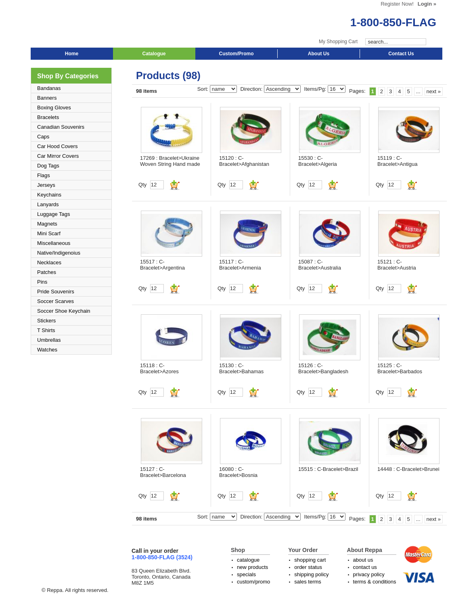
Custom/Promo (236, 53)
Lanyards (48, 204)
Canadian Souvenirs (60, 127)
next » (434, 91)
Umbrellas (49, 340)
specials (246, 574)
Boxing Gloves (54, 108)
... (418, 91)
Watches (47, 350)
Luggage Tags (53, 214)
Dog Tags (48, 166)
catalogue (248, 560)
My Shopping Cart (338, 41)
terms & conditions (374, 582)
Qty (142, 185)
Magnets (47, 224)
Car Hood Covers (57, 146)
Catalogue (153, 53)
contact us (365, 567)
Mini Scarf (49, 233)
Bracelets (48, 117)
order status (308, 567)
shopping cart (310, 560)
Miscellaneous (53, 243)
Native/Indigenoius (58, 253)
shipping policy (311, 574)
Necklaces (49, 262)
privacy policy (369, 574)
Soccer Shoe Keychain (63, 311)
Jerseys (46, 185)
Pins (42, 282)
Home (71, 53)
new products (252, 567)
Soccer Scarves (55, 301)
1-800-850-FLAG (393, 22)
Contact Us (401, 53)
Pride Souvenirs (55, 292)
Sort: (203, 89)
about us (363, 560)
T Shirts (46, 330)
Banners (47, 98)
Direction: (252, 89)
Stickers (46, 321)
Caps (43, 137)
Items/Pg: (316, 89)
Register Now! (397, 4)
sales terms (307, 582)
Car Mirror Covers (58, 156)
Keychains (49, 195)
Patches (46, 272)
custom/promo (253, 582)
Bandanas (49, 88)
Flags (43, 175)
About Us (318, 53)
